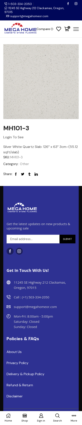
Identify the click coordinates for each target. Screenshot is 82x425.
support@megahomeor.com (29, 16)
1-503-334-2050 (20, 4)
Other (24, 164)
